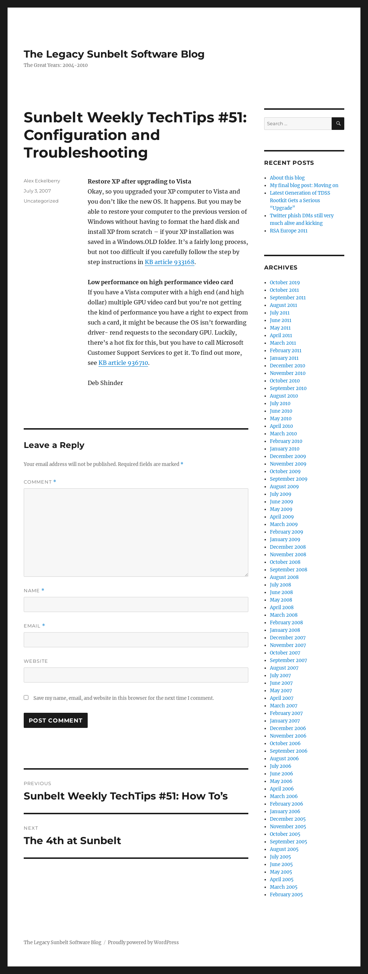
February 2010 (286, 441)
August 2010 (284, 396)
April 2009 (282, 517)
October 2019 (285, 283)
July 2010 (280, 403)
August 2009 (284, 487)
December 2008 (288, 547)
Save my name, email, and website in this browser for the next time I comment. (123, 698)
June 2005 (281, 864)
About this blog (287, 178)
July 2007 (280, 675)
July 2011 (280, 313)
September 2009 (289, 479)
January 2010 (284, 449)
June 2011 (280, 320)
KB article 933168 (169, 262)
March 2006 (284, 796)
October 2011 (284, 290)
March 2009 (284, 524)
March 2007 (284, 706)
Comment (40, 482)
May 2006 (281, 781)
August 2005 (284, 849)
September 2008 (288, 570)
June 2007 (281, 683)
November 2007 (288, 645)
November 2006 (288, 736)
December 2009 (288, 456)
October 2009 (285, 471)
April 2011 (281, 335)
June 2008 (281, 592)
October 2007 (285, 653)
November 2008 (288, 555)
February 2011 (286, 351)
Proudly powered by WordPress (143, 942)
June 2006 (281, 774)
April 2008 (282, 607)
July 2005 (280, 857)
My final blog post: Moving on (304, 185)
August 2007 (284, 668)
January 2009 (285, 539)
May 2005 (281, 872)
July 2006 (280, 766)
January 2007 (285, 721)
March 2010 (283, 434)
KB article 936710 (123, 362)
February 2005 (286, 895)
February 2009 (286, 532)
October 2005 (285, 834)
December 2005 (288, 819)
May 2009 (281, 509)
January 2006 (285, 811)
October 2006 (285, 743)
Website (36, 661)
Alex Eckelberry (42, 181)
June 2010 (281, 411)
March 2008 (284, 615)
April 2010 (281, 426)
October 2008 (285, 562)
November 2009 (288, 464)
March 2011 (283, 343)
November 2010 (287, 373)
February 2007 (286, 713)
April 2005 (282, 879)
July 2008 (280, 585)
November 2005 (288, 827)
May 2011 (280, 328)
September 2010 (288, 388)
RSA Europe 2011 (289, 231)
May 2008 (281, 600)
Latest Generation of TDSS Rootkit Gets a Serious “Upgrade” (300, 200)
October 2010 (285, 381)
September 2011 (288, 298)
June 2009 (281, 502)
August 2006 (284, 759)
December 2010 (287, 366)
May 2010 (280, 419)
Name (34, 591)
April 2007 (282, 698)
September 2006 (289, 751)
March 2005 (284, 887)
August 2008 (284, 577)
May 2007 (281, 691)
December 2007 (288, 638)
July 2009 (280, 494)
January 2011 (284, 358)
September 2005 (288, 842)
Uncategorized (41, 201)
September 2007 (288, 660)
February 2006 (286, 804)
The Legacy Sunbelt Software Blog (114, 54)
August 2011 (283, 305)
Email (34, 626)
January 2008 (285, 630)
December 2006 (288, 728)
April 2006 (282, 789)
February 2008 (286, 623)
